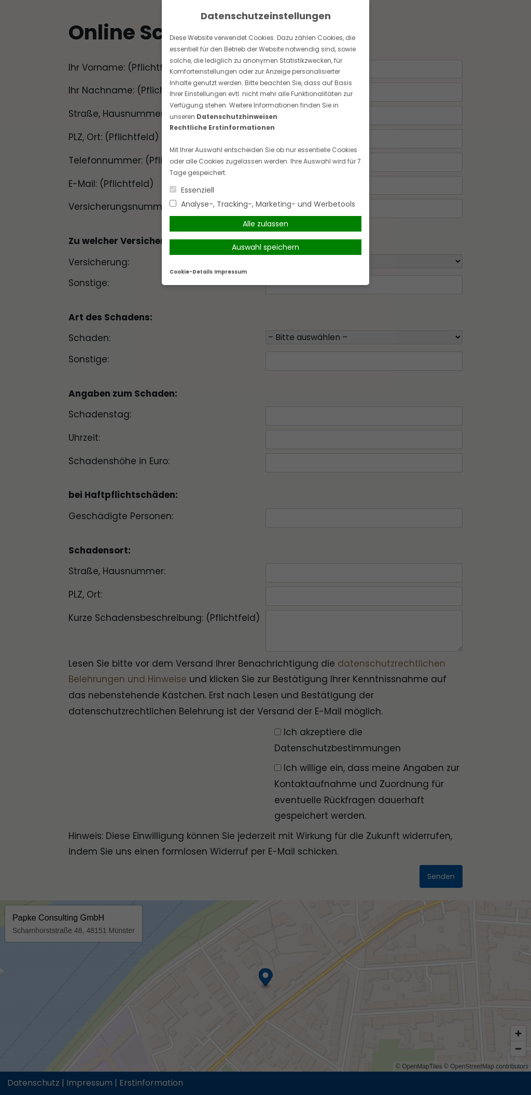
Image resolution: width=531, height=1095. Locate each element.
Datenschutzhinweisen (237, 116)
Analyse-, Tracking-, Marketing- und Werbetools (262, 204)
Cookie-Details (191, 271)
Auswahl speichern (265, 247)
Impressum (230, 271)
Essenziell (192, 190)
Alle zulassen (265, 224)
